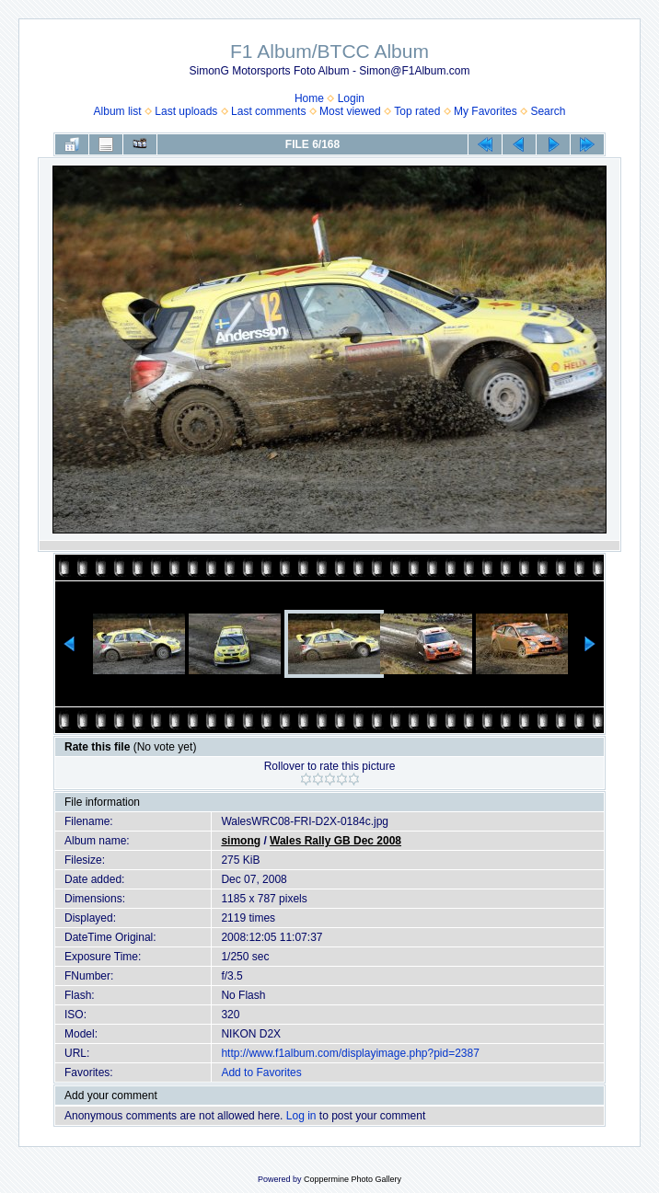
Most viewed (350, 111)
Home (309, 98)
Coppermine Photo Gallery (352, 1179)
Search (547, 111)
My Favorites (485, 111)
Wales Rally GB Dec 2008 (335, 840)
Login (351, 98)
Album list (118, 111)
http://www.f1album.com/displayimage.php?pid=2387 (350, 1053)
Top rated (417, 111)
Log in (301, 1115)
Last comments (268, 111)
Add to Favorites (261, 1072)
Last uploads (186, 111)
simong (240, 840)
